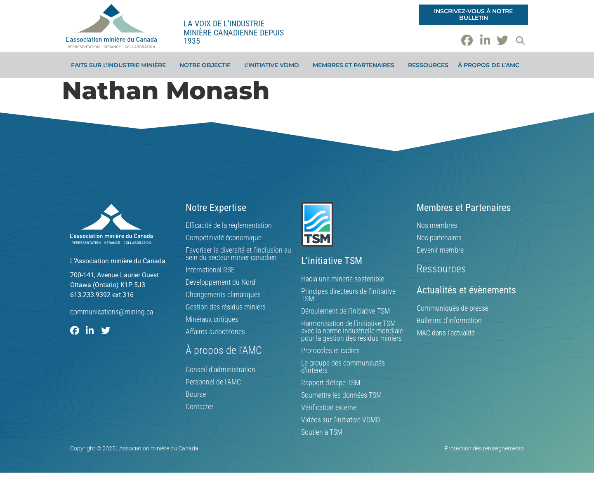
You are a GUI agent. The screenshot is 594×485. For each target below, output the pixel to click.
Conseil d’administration (220, 369)
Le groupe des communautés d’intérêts (343, 366)
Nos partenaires (439, 237)
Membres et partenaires (355, 65)
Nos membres (437, 225)
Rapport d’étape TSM (330, 383)
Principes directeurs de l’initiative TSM (348, 295)
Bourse (196, 394)
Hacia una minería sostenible (342, 279)
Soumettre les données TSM (341, 395)
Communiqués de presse (452, 308)
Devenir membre (440, 250)
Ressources (428, 65)
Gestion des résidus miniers (226, 307)
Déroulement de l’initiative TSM (345, 311)
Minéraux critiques (212, 319)
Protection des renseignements (484, 448)
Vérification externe (328, 407)
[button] (520, 40)
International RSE (210, 270)
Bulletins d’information (449, 320)
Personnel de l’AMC (213, 382)
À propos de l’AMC (490, 65)
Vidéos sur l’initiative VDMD (340, 420)
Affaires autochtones (215, 331)
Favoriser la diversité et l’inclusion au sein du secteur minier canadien (238, 253)
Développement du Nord (220, 282)
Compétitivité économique (224, 237)
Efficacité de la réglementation (229, 225)
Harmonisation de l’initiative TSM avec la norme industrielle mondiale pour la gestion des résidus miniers (352, 331)
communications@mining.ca (111, 311)
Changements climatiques (223, 294)
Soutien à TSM (321, 432)
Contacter (199, 406)
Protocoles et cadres (330, 350)
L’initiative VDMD (273, 65)
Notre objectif (207, 65)
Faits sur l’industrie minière (120, 65)
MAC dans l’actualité (446, 333)
